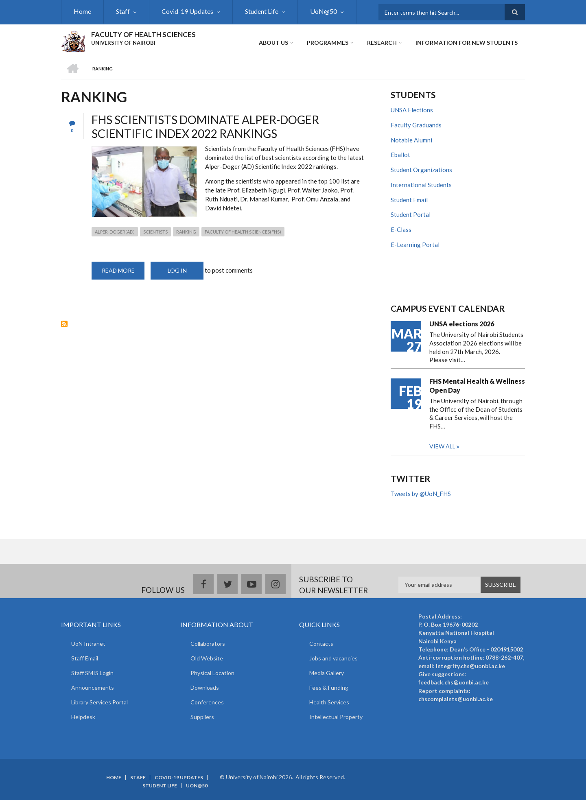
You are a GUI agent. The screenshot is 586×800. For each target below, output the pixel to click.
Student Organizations (421, 169)
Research (382, 42)
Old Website (206, 658)
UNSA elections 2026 (461, 324)
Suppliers (202, 716)
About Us (273, 42)
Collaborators (207, 643)
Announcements (92, 687)
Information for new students (466, 42)
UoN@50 (323, 11)
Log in (177, 270)
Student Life (261, 11)
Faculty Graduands (416, 125)
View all (442, 446)
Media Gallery (326, 672)
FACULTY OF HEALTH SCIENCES (143, 34)
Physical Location (212, 672)
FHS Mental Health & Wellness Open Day (477, 385)
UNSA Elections (412, 110)
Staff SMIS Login (92, 672)
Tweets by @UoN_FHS (421, 493)
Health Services (329, 702)
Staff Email (84, 658)
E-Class (401, 229)
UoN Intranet (88, 643)
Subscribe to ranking (64, 324)
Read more (123, 273)
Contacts (321, 643)
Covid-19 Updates (187, 11)
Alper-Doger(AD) (115, 231)
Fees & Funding (328, 687)
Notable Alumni (411, 140)
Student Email (409, 199)
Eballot (400, 154)
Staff (123, 11)
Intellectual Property (336, 716)
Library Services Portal (99, 702)
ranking (186, 231)
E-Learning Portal (415, 244)
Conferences (207, 702)
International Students (421, 184)
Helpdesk (83, 716)
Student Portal (411, 214)
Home (82, 11)
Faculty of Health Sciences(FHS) (243, 231)
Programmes (327, 42)
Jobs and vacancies (333, 658)
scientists (155, 231)
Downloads (204, 687)
